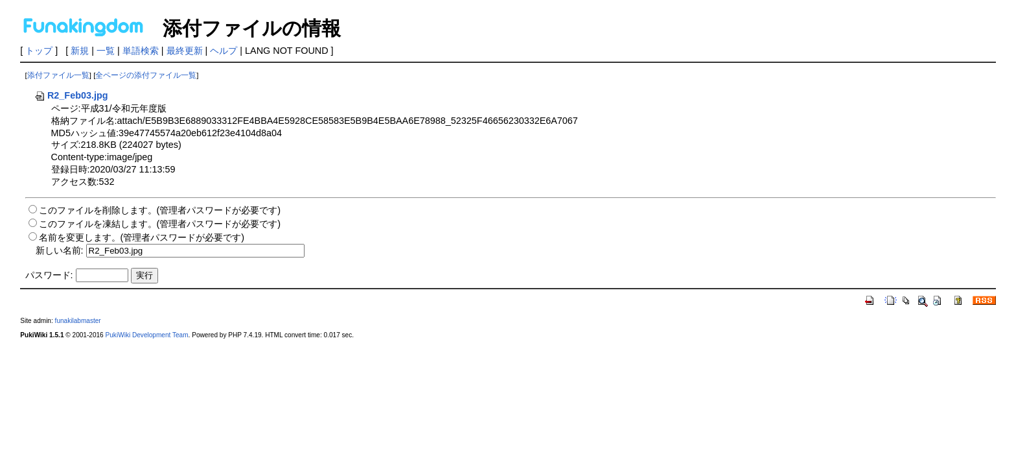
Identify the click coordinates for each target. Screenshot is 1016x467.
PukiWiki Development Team (147, 335)
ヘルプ (223, 50)
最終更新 (185, 50)
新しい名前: (60, 250)
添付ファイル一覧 (58, 75)
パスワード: (49, 275)
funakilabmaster (78, 320)
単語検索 (140, 50)
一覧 (106, 50)
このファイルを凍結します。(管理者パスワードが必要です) (160, 224)
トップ (38, 50)
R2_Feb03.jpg (71, 95)
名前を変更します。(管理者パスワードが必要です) (142, 237)
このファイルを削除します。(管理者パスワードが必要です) (160, 210)
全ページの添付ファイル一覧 (145, 75)
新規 (80, 50)
